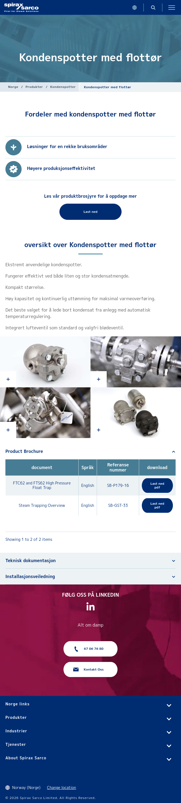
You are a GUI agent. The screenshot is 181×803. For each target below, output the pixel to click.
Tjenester (15, 744)
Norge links (17, 703)
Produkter (34, 86)
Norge (13, 86)
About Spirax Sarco (25, 757)
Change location (61, 787)
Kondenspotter (63, 86)
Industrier (16, 730)
